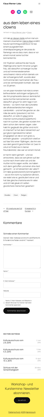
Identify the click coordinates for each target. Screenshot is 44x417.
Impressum (30, 412)
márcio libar (27, 41)
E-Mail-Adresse (9, 281)
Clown (16, 195)
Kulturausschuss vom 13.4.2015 (13, 359)
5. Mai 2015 (39, 350)
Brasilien (7, 195)
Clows (29, 32)
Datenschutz (14, 412)
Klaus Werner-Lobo (12, 3)
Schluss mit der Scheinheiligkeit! (11, 368)
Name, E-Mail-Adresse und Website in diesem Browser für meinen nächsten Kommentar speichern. (19, 303)
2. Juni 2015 (38, 341)
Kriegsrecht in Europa (30, 209)
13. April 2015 (38, 359)
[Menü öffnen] (39, 3)
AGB (23, 412)
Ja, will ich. (22, 400)
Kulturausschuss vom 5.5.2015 (13, 350)
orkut (25, 116)
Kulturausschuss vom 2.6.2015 (13, 341)
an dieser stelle (17, 38)
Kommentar (7, 245)
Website (6, 291)
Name (5, 271)
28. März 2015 (38, 369)
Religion (23, 195)
